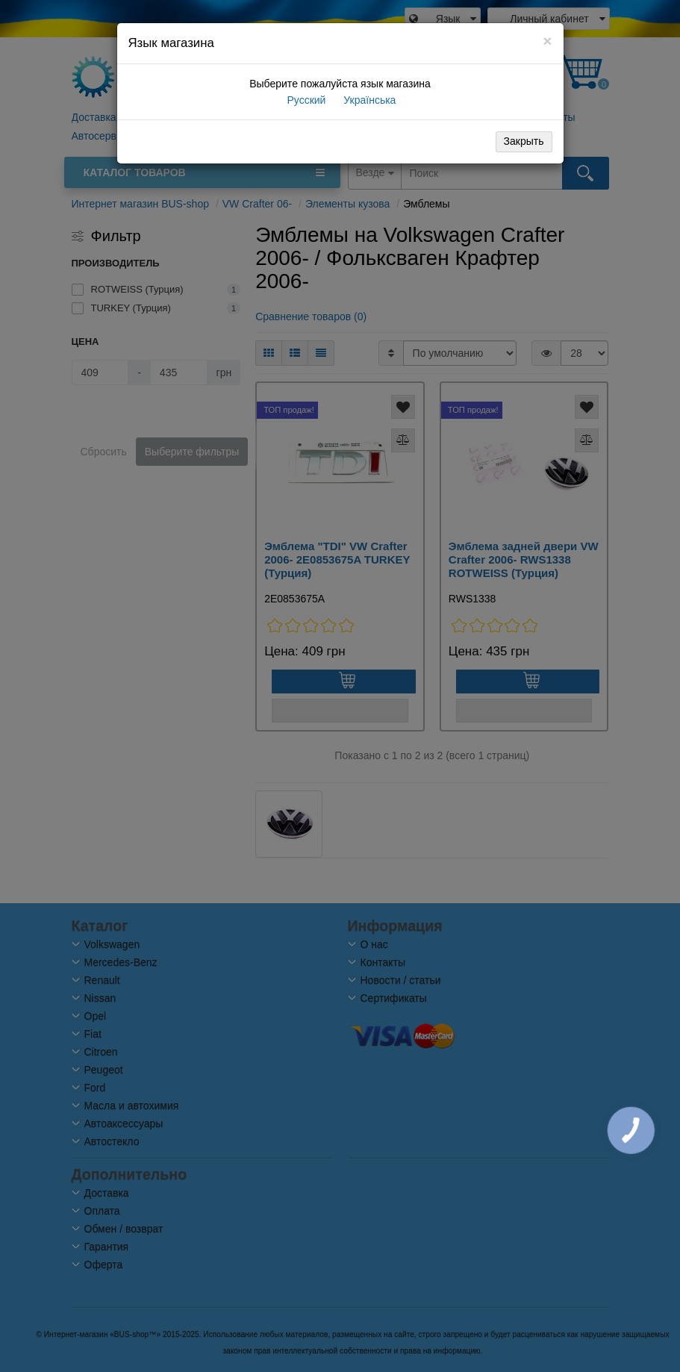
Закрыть (524, 141)
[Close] (547, 41)
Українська (368, 100)
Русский (305, 100)
